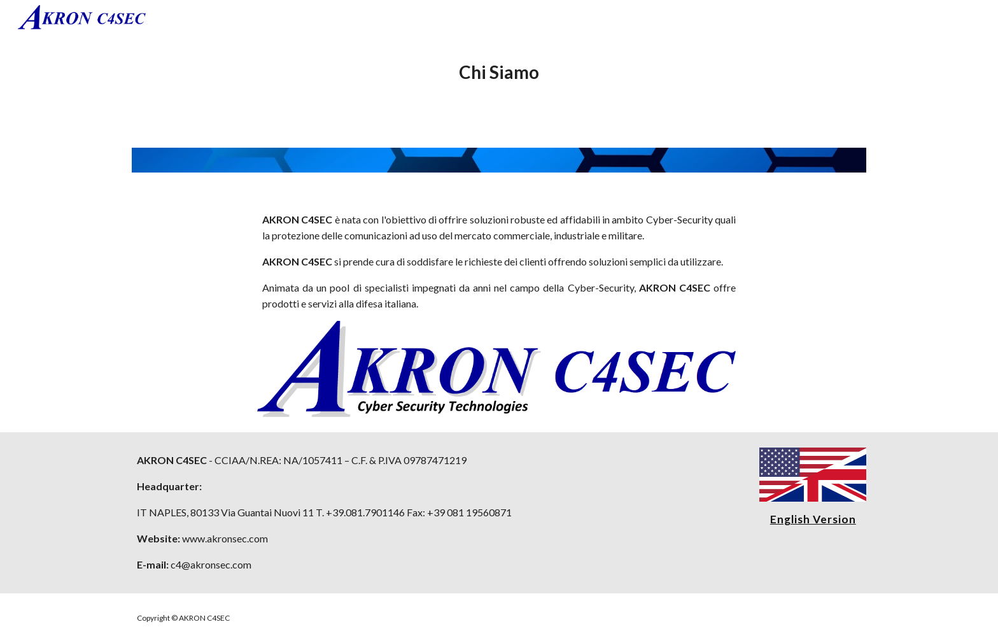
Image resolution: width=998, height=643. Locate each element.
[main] (499, 72)
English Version (813, 519)
